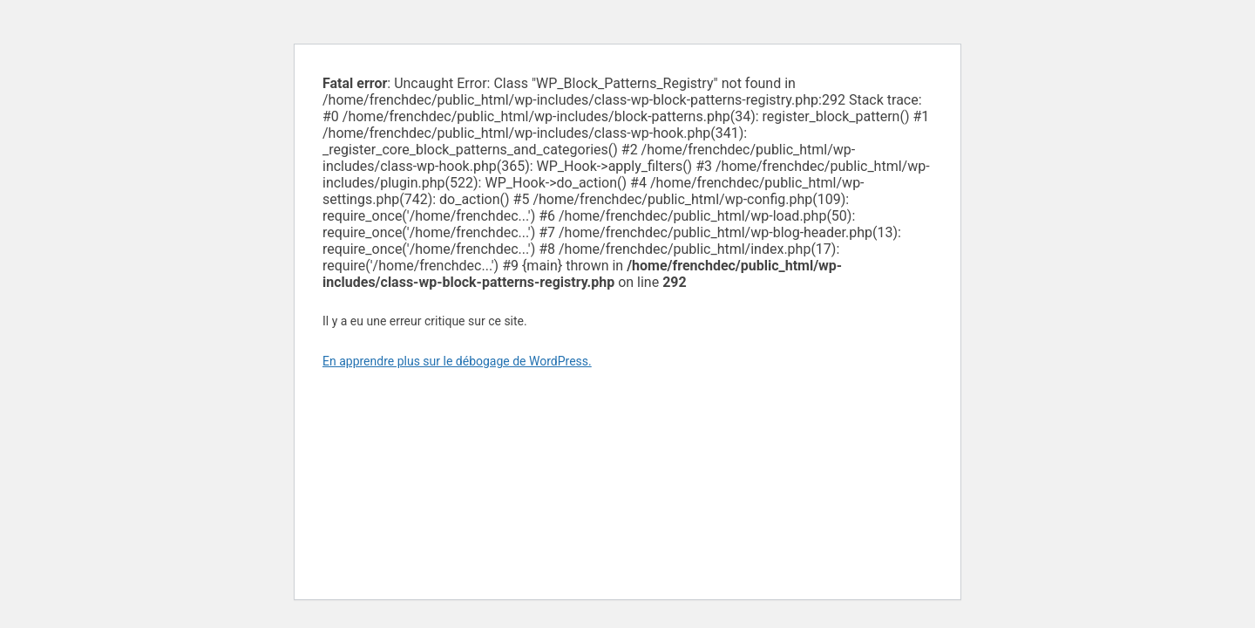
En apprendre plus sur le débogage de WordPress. (457, 361)
